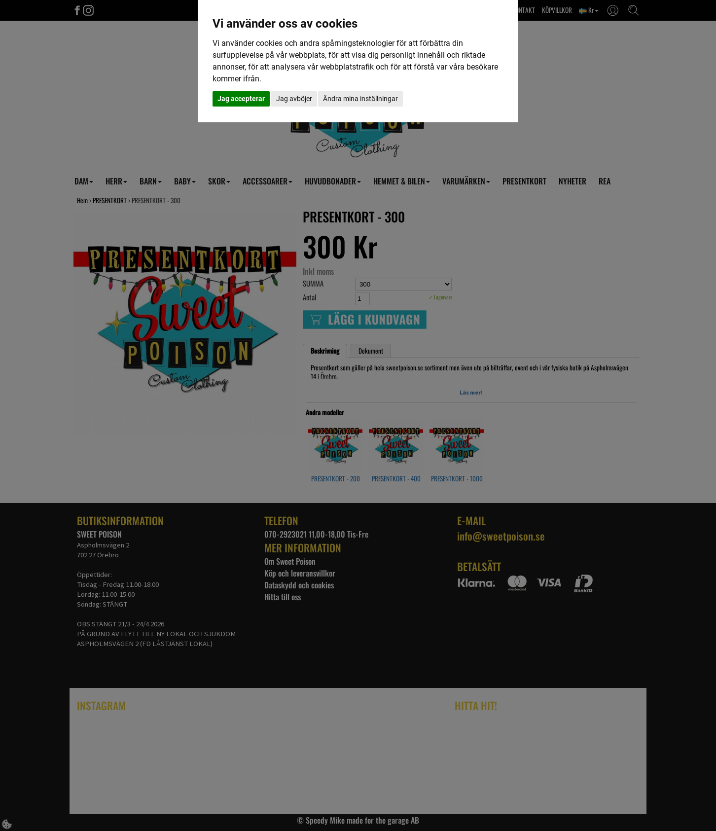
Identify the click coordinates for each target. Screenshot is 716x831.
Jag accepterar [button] (241, 99)
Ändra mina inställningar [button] (360, 99)
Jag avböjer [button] (294, 99)
